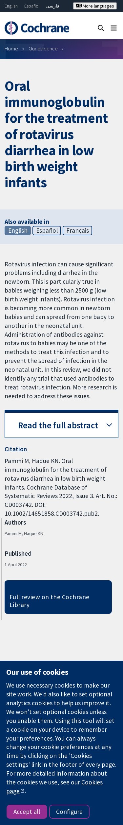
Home (11, 48)
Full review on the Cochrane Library (50, 601)
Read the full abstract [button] (58, 425)
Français (77, 230)
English (11, 6)
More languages (95, 6)
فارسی (52, 6)
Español (31, 6)
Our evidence (43, 48)
